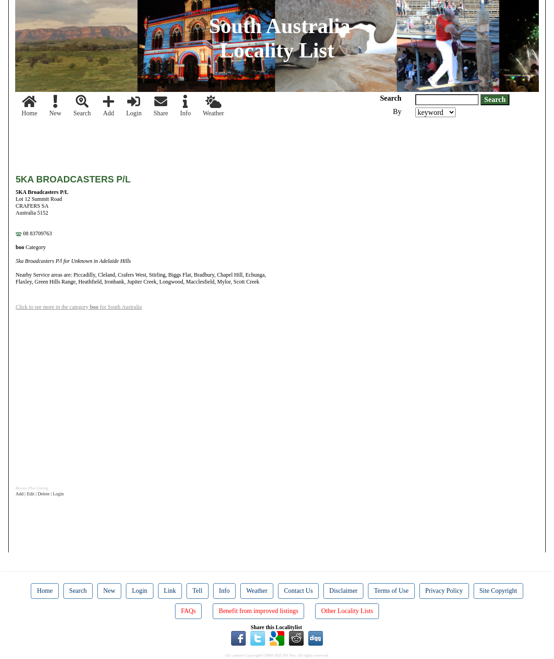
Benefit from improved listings (258, 611)
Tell (197, 590)
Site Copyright (498, 590)
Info (185, 106)
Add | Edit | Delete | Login (40, 493)
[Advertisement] (183, 142)
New (55, 106)
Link (170, 590)
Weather (213, 106)
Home (29, 106)
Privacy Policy (444, 590)
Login (133, 106)
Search (82, 106)
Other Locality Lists (347, 611)
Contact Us (298, 590)
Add (108, 106)
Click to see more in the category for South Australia (79, 307)
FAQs (188, 611)
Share (160, 106)
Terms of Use (391, 590)
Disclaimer (343, 590)
